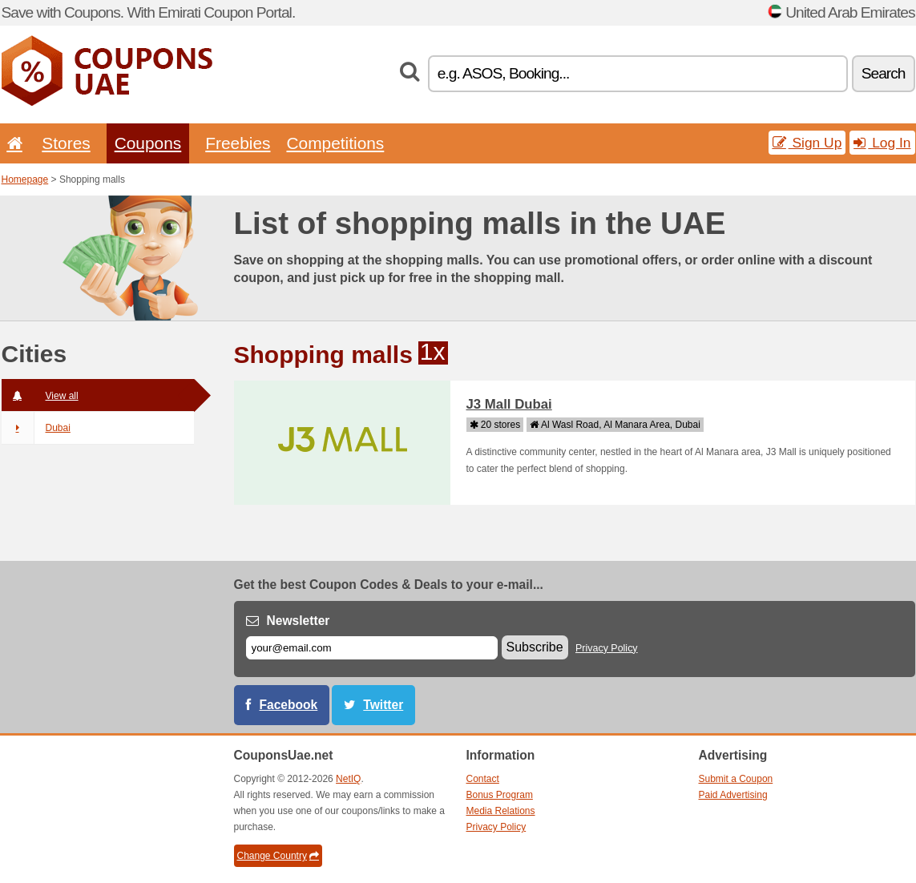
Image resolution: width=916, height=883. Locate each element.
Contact (482, 778)
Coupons (148, 143)
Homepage (25, 179)
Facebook (289, 705)
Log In (881, 143)
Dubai (36, 428)
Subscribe (534, 647)
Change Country (278, 855)
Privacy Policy (606, 648)
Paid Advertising (733, 794)
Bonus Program (499, 794)
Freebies (237, 143)
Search (884, 73)
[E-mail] (372, 647)
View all (40, 396)
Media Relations (500, 810)
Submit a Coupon (736, 778)
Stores (66, 143)
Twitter (383, 705)
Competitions (335, 143)
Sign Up (807, 143)
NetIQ (348, 778)
